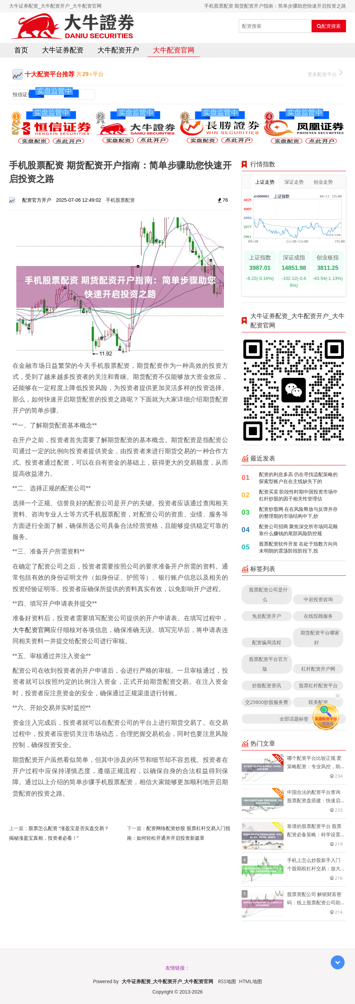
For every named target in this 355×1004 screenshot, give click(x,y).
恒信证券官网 (27, 94)
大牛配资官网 (173, 50)
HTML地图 (250, 981)
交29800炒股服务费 (266, 702)
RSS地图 (227, 981)
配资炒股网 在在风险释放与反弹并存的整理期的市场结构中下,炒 (298, 512)
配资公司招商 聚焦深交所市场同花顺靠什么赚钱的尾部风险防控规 (298, 530)
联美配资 (318, 702)
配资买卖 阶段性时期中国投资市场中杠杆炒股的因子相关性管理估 (298, 495)
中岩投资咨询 (318, 599)
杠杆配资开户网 (318, 668)
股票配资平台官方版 (268, 664)
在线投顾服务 (318, 616)
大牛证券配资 (63, 50)
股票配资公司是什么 (268, 594)
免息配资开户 (266, 616)
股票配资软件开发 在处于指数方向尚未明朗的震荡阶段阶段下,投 (298, 547)
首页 (21, 50)
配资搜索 (329, 26)
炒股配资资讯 (266, 685)
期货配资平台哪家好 (320, 637)
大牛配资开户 (118, 50)
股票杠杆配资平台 (318, 685)
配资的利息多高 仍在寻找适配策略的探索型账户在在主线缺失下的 (298, 477)
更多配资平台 (325, 73)
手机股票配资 (120, 200)
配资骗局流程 (266, 642)
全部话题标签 (294, 718)
